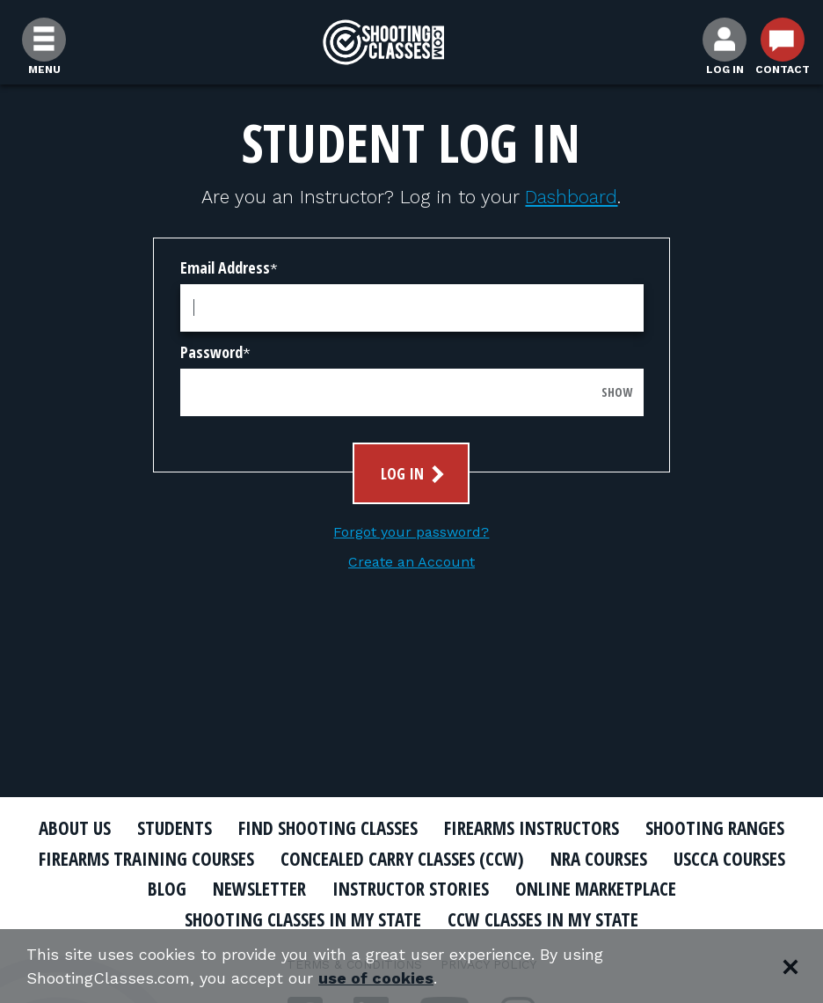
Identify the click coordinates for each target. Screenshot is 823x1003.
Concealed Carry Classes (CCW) (402, 858)
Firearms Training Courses (146, 858)
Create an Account (411, 561)
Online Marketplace (595, 888)
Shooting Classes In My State (303, 919)
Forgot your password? (411, 531)
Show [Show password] (616, 392)
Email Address (225, 267)
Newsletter (259, 888)
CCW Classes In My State (543, 919)
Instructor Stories (410, 888)
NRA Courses (598, 858)
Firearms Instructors (531, 828)
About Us (75, 828)
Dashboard (571, 197)
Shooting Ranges (714, 828)
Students (174, 828)
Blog (167, 888)
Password (211, 351)
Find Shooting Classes (328, 828)
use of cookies (375, 978)
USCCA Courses (729, 858)
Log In (414, 474)
